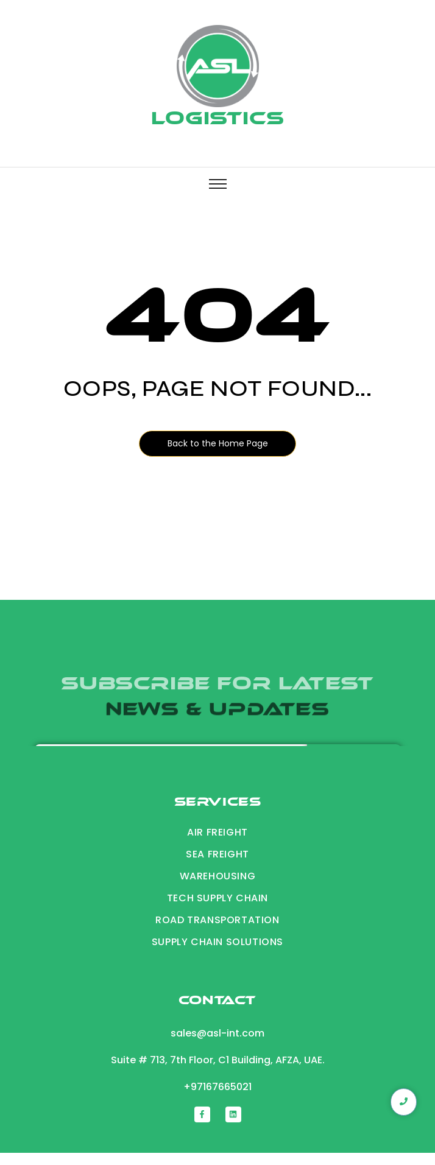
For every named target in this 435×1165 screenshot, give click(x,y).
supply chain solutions (217, 942)
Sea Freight (217, 854)
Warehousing (218, 876)
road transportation (217, 920)
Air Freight (217, 832)
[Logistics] (218, 66)
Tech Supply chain (217, 898)
